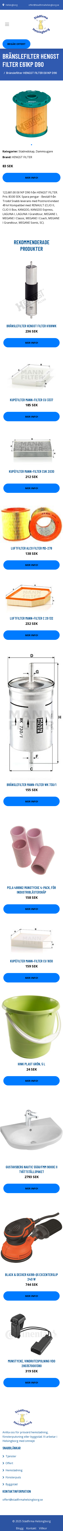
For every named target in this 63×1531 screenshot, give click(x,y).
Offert (9, 1463)
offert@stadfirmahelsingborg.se (44, 5)
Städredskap (26, 151)
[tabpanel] (31, 112)
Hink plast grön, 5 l (31, 1064)
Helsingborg (11, 5)
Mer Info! (31, 177)
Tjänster (11, 1456)
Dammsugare (44, 151)
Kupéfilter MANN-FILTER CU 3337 (31, 400)
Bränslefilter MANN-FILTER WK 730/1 (31, 784)
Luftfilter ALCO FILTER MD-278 (31, 548)
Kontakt (31, 1528)
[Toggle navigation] (7, 24)
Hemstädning (14, 1470)
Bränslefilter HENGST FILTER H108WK (31, 326)
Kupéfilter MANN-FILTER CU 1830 (31, 961)
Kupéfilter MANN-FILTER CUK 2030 (31, 471)
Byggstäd (11, 1484)
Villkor (43, 1528)
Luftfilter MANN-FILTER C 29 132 (31, 618)
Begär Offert (16, 44)
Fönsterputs (13, 1477)
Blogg (20, 1528)
